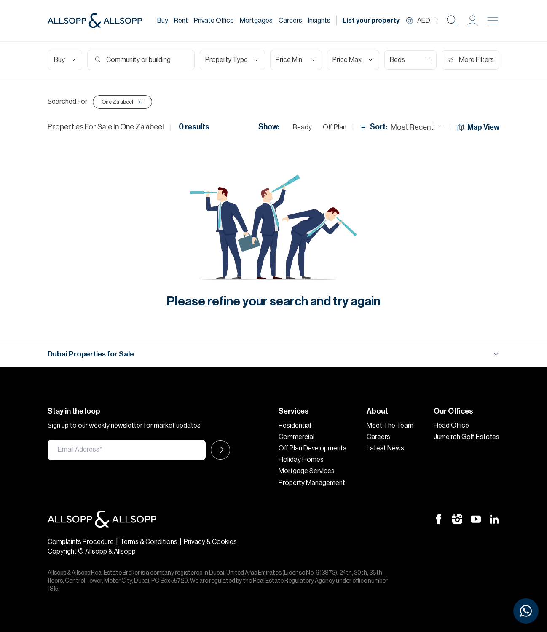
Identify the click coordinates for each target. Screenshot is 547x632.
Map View (478, 127)
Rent (181, 20)
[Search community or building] (144, 60)
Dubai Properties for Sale (91, 354)
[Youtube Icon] (476, 518)
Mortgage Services (307, 471)
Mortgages (256, 20)
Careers (290, 20)
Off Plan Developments (312, 448)
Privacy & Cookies (210, 541)
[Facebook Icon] (439, 518)
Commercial (296, 437)
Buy (162, 20)
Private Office (214, 20)
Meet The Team (390, 425)
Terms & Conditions (148, 541)
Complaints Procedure (81, 541)
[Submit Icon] (218, 450)
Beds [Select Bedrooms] (397, 59)
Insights (319, 20)
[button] (472, 20)
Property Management (312, 482)
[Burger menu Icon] (492, 20)
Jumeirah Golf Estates (466, 437)
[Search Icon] (452, 20)
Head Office (451, 425)
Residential (295, 425)
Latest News (385, 448)
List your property (371, 20)
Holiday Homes (301, 459)
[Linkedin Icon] (494, 518)
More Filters (470, 59)
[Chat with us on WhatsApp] (526, 611)
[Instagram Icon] (457, 518)
